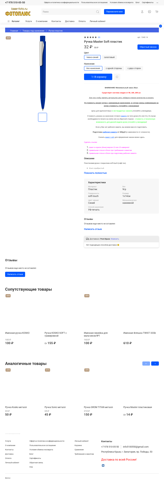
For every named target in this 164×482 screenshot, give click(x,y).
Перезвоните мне (113, 11)
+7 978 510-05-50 (15, 2)
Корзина (78, 445)
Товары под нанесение (33, 31)
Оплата (82, 21)
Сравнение (79, 450)
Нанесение (89, 64)
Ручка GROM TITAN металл (98, 407)
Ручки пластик (56, 31)
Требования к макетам (84, 454)
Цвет (86, 53)
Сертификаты (147, 2)
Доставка (69, 21)
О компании (41, 21)
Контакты (56, 21)
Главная (14, 31)
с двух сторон (134, 68)
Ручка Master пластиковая (137, 407)
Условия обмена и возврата (121, 2)
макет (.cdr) (109, 137)
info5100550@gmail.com (136, 447)
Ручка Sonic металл (55, 407)
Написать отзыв (15, 274)
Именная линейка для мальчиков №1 (96, 334)
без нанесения (93, 68)
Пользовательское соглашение (94, 2)
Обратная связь (36, 463)
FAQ (31, 467)
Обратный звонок (148, 47)
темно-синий (92, 57)
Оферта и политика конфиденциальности (61, 2)
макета (124, 116)
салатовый (109, 57)
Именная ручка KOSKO (17, 333)
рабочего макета (110, 132)
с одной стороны (114, 68)
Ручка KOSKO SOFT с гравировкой (56, 334)
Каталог (13, 21)
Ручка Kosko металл (16, 407)
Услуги (28, 21)
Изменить (115, 239)
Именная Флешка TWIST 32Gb (139, 333)
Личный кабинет (98, 21)
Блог (138, 2)
